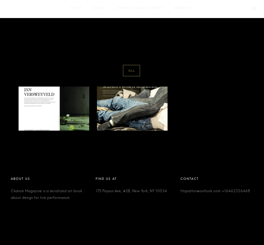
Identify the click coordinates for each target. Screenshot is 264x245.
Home (212, 30)
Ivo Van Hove (245, 30)
